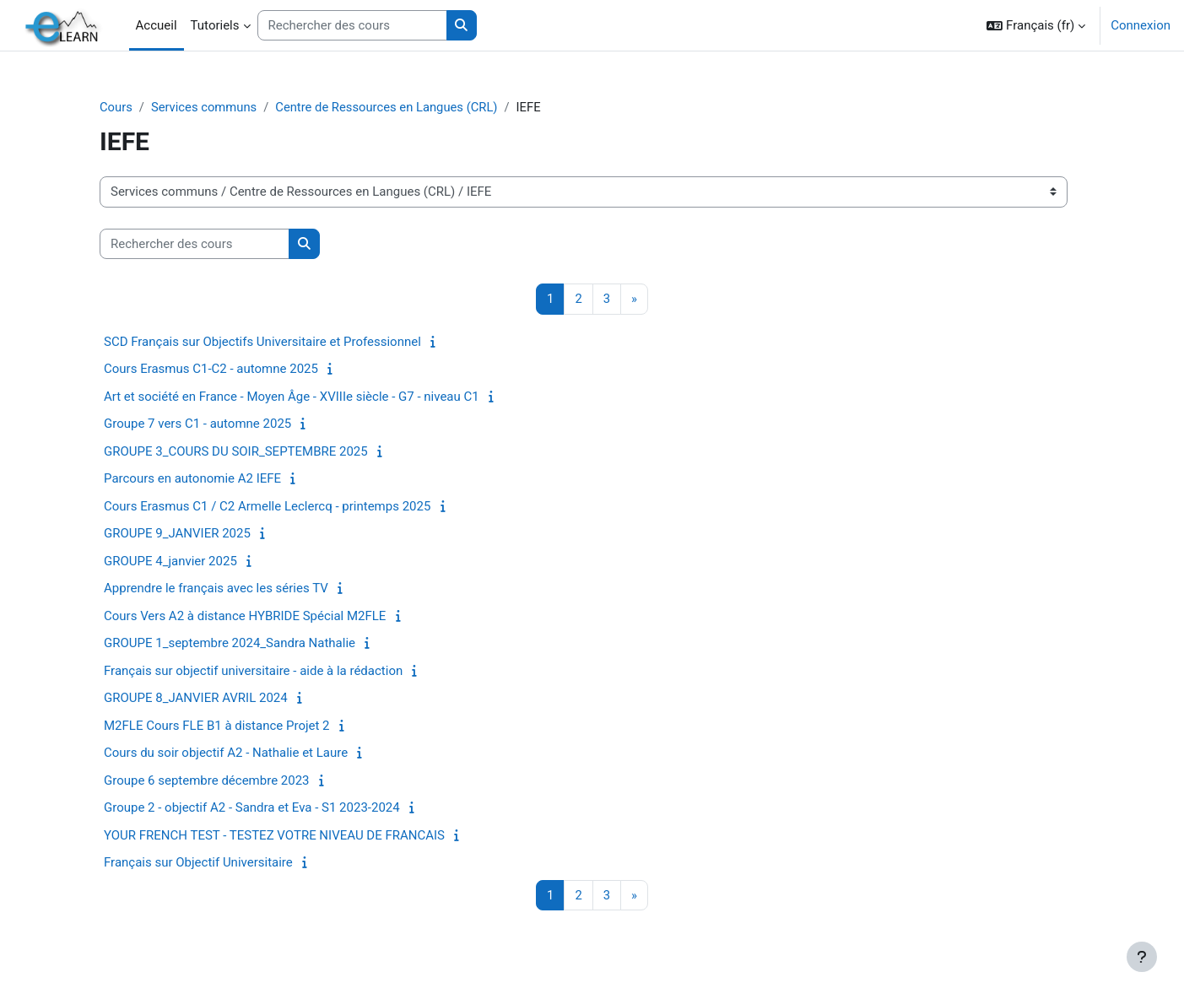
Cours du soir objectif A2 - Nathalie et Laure (241, 753)
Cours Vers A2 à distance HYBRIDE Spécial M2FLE (260, 616)
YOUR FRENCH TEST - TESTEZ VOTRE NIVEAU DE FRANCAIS (289, 835)
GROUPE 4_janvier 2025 (185, 561)
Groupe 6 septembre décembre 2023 (222, 780)
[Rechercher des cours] (352, 25)
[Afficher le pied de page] (1142, 957)
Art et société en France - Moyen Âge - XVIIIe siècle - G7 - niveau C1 (307, 396)
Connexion (1140, 25)
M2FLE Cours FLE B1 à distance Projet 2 (232, 725)
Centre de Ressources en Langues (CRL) (405, 107)
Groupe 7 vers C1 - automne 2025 (212, 424)
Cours (131, 107)
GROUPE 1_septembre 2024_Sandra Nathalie (244, 643)
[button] (1036, 25)
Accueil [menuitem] (156, 25)
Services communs (220, 107)
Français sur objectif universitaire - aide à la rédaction (268, 670)
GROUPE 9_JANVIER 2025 (192, 534)
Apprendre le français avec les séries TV (231, 589)
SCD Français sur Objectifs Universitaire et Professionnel (277, 341)
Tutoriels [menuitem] (215, 25)
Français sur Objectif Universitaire (213, 863)
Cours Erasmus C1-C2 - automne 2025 (226, 369)
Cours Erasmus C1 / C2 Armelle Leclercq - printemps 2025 (282, 506)
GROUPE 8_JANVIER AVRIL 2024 (211, 698)
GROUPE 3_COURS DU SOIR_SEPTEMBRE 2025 (251, 451)
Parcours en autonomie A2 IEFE (207, 479)
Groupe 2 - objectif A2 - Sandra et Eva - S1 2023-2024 (267, 808)
